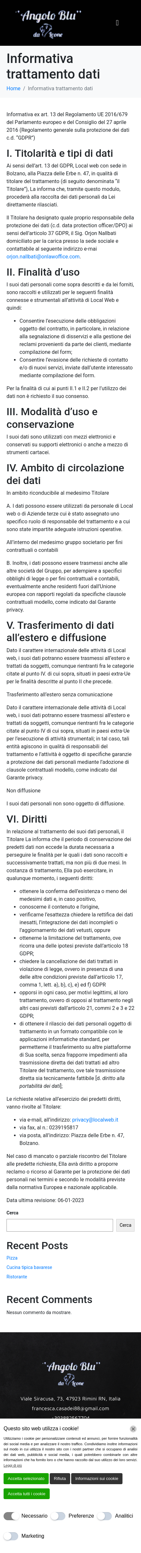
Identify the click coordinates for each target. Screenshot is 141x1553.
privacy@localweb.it (95, 1120)
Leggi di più (13, 1465)
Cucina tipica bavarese (29, 1267)
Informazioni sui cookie (96, 1478)
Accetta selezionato (26, 1478)
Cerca (12, 1212)
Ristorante (16, 1276)
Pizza (12, 1258)
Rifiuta (60, 1478)
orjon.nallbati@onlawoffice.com (43, 257)
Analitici (124, 1516)
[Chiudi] (133, 1429)
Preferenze (81, 1516)
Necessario (34, 1516)
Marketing (32, 1536)
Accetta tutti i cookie (26, 1493)
